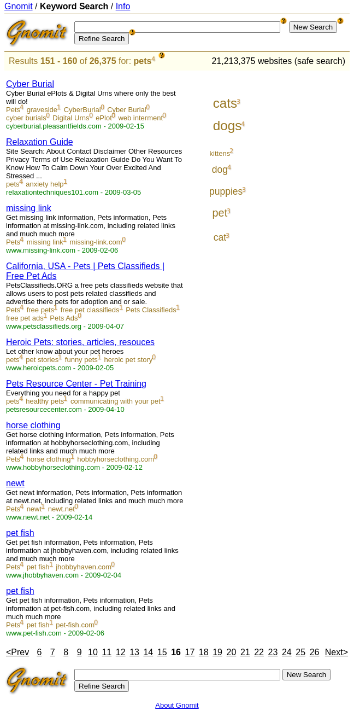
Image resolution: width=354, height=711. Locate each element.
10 (93, 652)
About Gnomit (177, 705)
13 (134, 652)
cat (220, 237)
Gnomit (18, 6)
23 (273, 652)
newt (15, 483)
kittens (220, 153)
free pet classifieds (90, 310)
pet (220, 213)
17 (190, 652)
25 (300, 652)
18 (204, 652)
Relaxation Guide (39, 142)
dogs (227, 125)
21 (245, 652)
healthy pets (45, 401)
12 (121, 652)
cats (225, 103)
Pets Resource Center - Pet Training (76, 383)
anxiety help (44, 184)
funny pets (81, 360)
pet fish (20, 533)
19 (217, 652)
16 (176, 652)
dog (220, 169)
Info (123, 6)
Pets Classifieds (151, 310)
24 (287, 652)
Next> (336, 652)
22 (259, 652)
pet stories (42, 360)
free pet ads (25, 318)
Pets (13, 110)
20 (232, 652)
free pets (41, 310)
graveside (42, 110)
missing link (28, 208)
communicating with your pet (115, 401)
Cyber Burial (30, 84)
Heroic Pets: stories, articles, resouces (80, 342)
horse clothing (33, 425)
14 (148, 652)
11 (106, 652)
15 (162, 652)
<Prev (17, 652)
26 (315, 652)
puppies (226, 191)
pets (143, 61)
